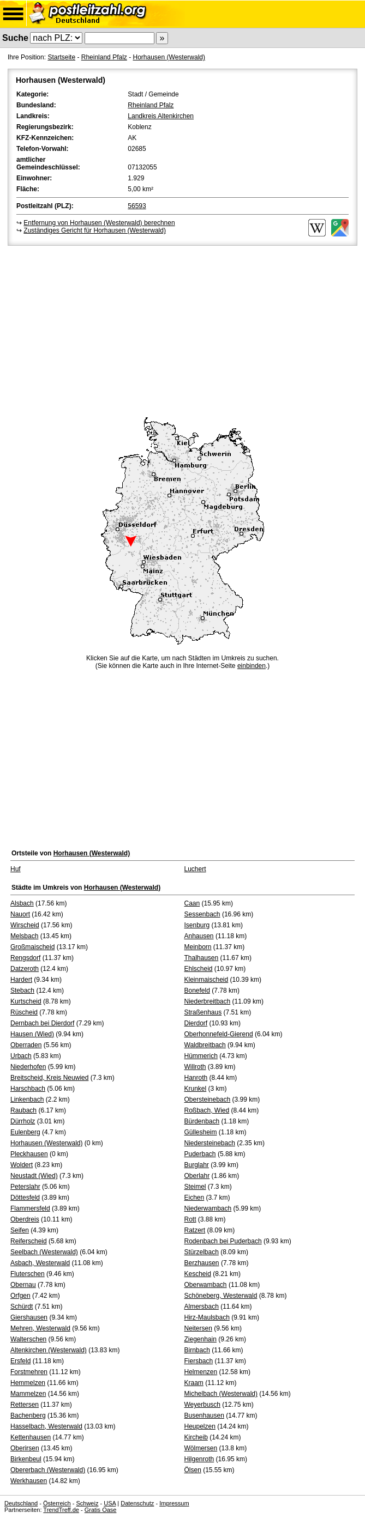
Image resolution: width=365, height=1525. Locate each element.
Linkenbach (27, 1099)
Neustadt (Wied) (34, 1176)
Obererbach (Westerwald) (47, 1470)
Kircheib (196, 1437)
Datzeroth (24, 969)
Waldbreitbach (205, 1045)
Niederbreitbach (207, 1001)
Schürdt (21, 1306)
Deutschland (21, 1503)
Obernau (23, 1285)
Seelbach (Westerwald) (44, 1252)
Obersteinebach (207, 1099)
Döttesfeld (25, 1197)
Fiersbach (198, 1361)
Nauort (20, 914)
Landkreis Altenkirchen (161, 116)
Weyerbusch (202, 1404)
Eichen (194, 1197)
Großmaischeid (32, 947)
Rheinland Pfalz (104, 57)
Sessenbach (202, 914)
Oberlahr (197, 1176)
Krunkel (195, 1088)
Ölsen (192, 1470)
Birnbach (197, 1350)
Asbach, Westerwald (40, 1263)
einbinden (251, 666)
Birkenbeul (25, 1459)
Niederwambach (208, 1208)
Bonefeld (197, 990)
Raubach (23, 1110)
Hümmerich (201, 1056)
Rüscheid (24, 1012)
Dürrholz (22, 1121)
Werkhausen (28, 1481)
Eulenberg (25, 1132)
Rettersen (24, 1404)
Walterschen (28, 1339)
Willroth (195, 1067)
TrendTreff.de (61, 1509)
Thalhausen (201, 958)
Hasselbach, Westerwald (46, 1426)
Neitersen (198, 1328)
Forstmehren (28, 1372)
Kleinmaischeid (206, 979)
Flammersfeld (30, 1208)
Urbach (21, 1056)
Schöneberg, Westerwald (221, 1295)
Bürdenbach (202, 1121)
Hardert (21, 979)
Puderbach (200, 1154)
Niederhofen (28, 1067)
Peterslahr (25, 1186)
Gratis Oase (101, 1509)
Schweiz (87, 1503)
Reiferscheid (28, 1241)
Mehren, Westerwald (40, 1328)
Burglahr (196, 1165)
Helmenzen (201, 1372)
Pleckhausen (29, 1154)
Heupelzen (200, 1426)
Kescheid (197, 1274)
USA (110, 1503)
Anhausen (199, 936)
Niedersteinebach (209, 1143)
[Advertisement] (182, 329)
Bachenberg (28, 1415)
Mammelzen (28, 1394)
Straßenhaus (203, 1012)
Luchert (195, 869)
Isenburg (197, 925)
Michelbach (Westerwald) (221, 1394)
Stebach (22, 990)
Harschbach (27, 1088)
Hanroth (196, 1078)
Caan (192, 903)
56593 (137, 206)
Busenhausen (204, 1415)
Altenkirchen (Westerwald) (48, 1350)
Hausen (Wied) (32, 1034)
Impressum (174, 1503)
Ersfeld (20, 1361)
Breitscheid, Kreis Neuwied (49, 1078)
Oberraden (25, 1045)
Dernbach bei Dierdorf (42, 1023)
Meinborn (198, 947)
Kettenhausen (30, 1437)
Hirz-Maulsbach (207, 1317)
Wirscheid (24, 925)
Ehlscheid (198, 969)
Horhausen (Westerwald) (169, 57)
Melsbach (24, 936)
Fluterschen (27, 1274)
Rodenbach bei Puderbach (223, 1241)
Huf (15, 869)
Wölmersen (201, 1448)
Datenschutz (137, 1503)
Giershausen (28, 1317)
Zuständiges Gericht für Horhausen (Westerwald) (94, 230)
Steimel (195, 1186)
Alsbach (22, 903)
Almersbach (201, 1306)
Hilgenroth (199, 1459)
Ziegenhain (200, 1339)
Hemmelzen (27, 1383)
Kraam (194, 1383)
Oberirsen (24, 1448)
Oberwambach (205, 1285)
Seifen (19, 1230)
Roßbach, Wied (207, 1110)
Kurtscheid (25, 1001)
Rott (190, 1219)
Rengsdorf (25, 958)
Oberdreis (24, 1219)
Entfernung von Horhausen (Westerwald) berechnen (99, 223)
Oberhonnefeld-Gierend (218, 1034)
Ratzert (195, 1230)
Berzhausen (201, 1263)
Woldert (21, 1165)
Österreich (57, 1503)
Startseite (61, 57)
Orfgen (20, 1295)
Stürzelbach (201, 1252)
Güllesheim (200, 1132)
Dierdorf (196, 1023)
